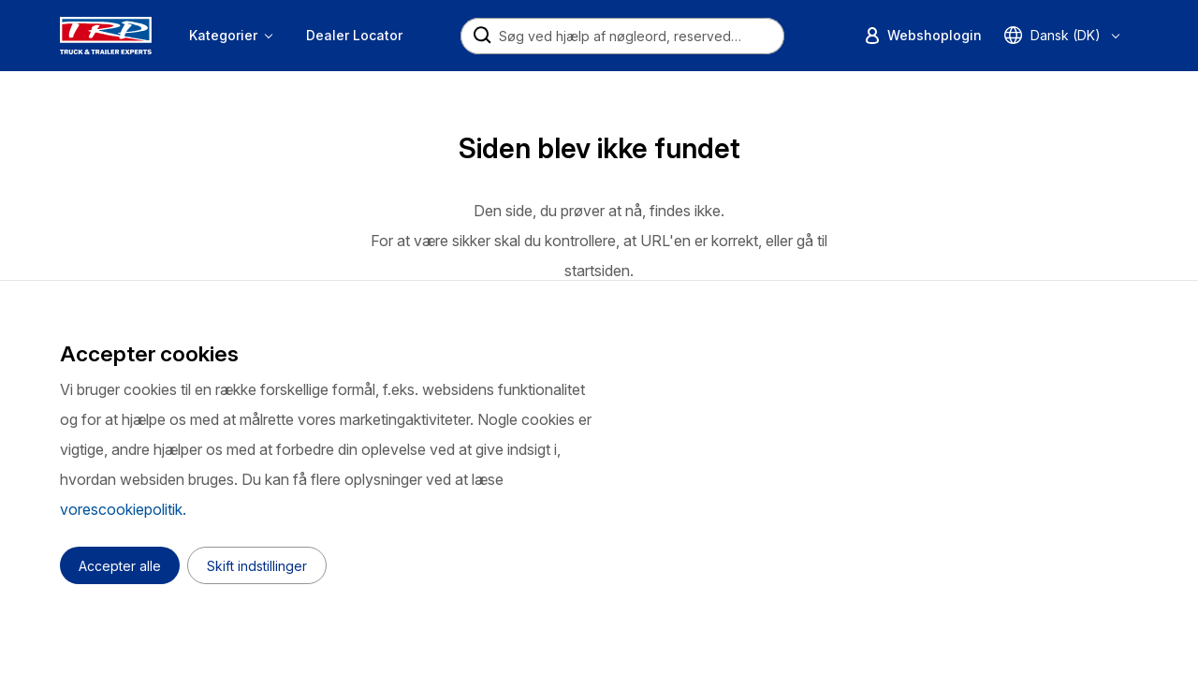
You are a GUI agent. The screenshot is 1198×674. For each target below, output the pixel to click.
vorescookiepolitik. (123, 509)
